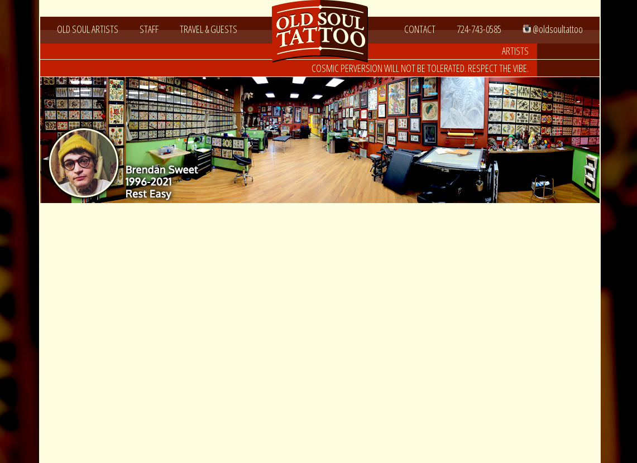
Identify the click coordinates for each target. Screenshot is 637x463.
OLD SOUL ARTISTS (87, 29)
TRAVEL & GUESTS (208, 29)
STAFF (149, 29)
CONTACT (419, 29)
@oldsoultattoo (553, 29)
